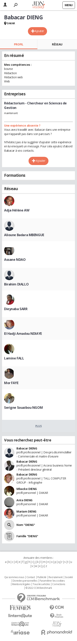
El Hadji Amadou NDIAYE (23, 333)
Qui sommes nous (14, 577)
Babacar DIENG (26, 448)
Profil (18, 44)
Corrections (58, 584)
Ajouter (39, 31)
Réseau (57, 44)
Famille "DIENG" (27, 536)
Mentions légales (21, 584)
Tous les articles (41, 584)
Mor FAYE (11, 383)
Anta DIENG (24, 500)
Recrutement (55, 577)
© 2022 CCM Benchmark (38, 588)
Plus (38, 426)
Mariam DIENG (26, 511)
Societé (69, 577)
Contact (30, 577)
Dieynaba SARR (16, 309)
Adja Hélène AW (16, 210)
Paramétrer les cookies (52, 580)
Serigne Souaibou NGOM (23, 407)
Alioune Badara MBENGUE (24, 235)
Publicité (41, 577)
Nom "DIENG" (25, 525)
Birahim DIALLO (16, 284)
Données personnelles (25, 580)
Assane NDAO (14, 259)
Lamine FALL (14, 358)
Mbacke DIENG (26, 489)
